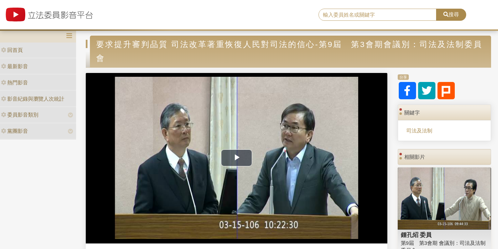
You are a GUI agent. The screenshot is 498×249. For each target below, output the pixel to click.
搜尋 (451, 14)
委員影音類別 (19, 115)
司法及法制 (419, 130)
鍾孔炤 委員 (416, 235)
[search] (377, 15)
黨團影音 (14, 131)
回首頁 (12, 50)
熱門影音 (14, 82)
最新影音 (14, 66)
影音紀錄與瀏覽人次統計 (32, 99)
